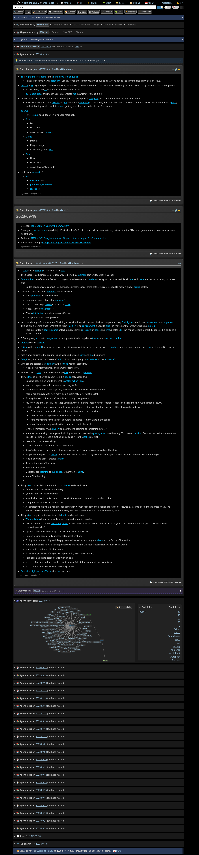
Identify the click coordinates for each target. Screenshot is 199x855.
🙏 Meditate (130, 12)
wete (77, 46)
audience (109, 359)
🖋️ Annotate (107, 12)
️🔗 (176, 69)
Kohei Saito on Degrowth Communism (50, 225)
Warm (48, 571)
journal (142, 611)
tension (40, 342)
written (67, 380)
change (39, 270)
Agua (35, 115)
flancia (56, 76)
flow (81, 380)
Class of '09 (46, 46)
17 (45, 89)
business (81, 275)
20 (26, 93)
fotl (74, 93)
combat (118, 338)
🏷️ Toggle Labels (123, 607)
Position (72, 325)
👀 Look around (55, 12)
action (75, 380)
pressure (86, 329)
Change (25, 342)
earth (82, 355)
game (55, 329)
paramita (36, 172)
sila (32, 188)
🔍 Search (18, 12)
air (27, 571)
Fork (27, 119)
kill (121, 329)
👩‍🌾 (17, 69)
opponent (168, 322)
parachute (114, 347)
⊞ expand (82, 12)
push (173, 102)
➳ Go (28, 12)
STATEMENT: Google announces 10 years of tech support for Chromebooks (68, 238)
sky (91, 355)
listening (44, 471)
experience (91, 359)
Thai (124, 322)
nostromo (35, 180)
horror (65, 523)
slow (39, 372)
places (54, 454)
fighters (130, 322)
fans (30, 376)
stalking (48, 329)
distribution (38, 313)
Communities (27, 279)
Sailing (24, 347)
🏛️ (35, 850)
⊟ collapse (94, 12)
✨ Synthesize (145, 12)
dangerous (51, 338)
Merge (28, 136)
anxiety (55, 429)
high (33, 571)
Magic (25, 359)
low (58, 571)
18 (22, 76)
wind (39, 347)
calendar (55, 80)
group (137, 286)
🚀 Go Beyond (39, 12)
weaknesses (46, 308)
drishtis (24, 85)
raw (172, 69)
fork (51, 149)
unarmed (108, 338)
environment (88, 325)
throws (95, 338)
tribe (65, 363)
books (68, 376)
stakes (86, 436)
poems (61, 106)
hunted (151, 325)
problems (36, 295)
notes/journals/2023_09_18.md (49, 263)
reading (79, 471)
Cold (23, 571)
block (108, 325)
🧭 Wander (70, 12)
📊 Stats (117, 850)
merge (49, 132)
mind (60, 359)
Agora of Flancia (45, 850)
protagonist (99, 433)
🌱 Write (118, 12)
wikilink (55, 102)
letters (37, 188)
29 (32, 85)
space (141, 279)
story (25, 270)
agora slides (36, 93)
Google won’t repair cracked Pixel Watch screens (66, 242)
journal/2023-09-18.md (45, 69)
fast (37, 338)
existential (56, 523)
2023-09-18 (35, 836)
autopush (93, 98)
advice (48, 304)
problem (59, 300)
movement (152, 322)
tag (66, 102)
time (63, 270)
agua (177, 639)
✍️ (179, 69)
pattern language (69, 76)
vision (100, 540)
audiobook (57, 471)
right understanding (36, 76)
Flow (27, 154)
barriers (92, 279)
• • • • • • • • (76, 25)
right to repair (40, 230)
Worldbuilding (32, 519)
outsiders (50, 363)
